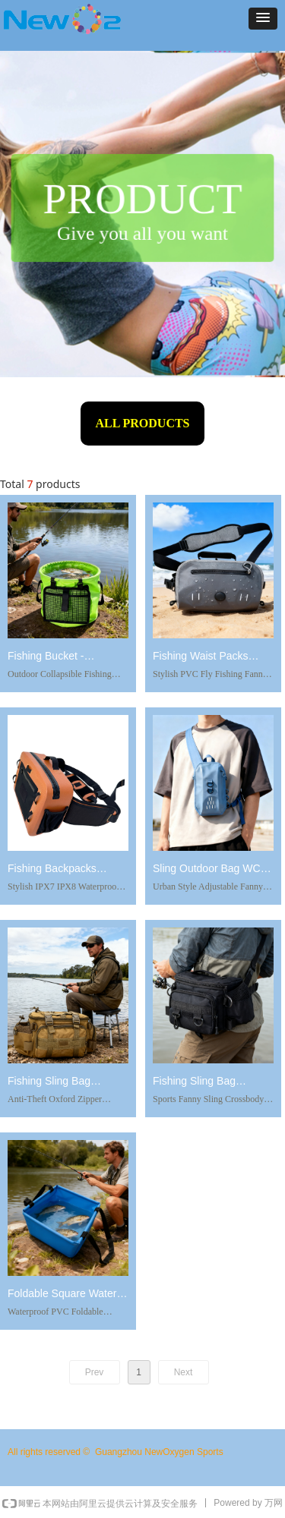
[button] (263, 19)
